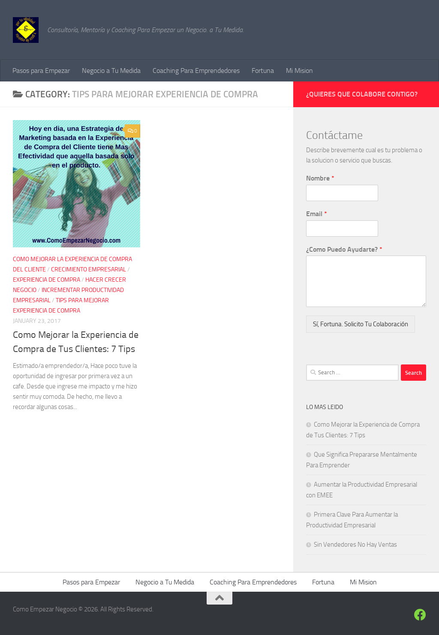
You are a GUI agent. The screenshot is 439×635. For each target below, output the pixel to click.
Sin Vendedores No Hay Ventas (355, 544)
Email (316, 214)
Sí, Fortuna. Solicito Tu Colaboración (360, 324)
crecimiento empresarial (88, 269)
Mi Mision (299, 70)
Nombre (320, 178)
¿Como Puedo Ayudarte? (344, 249)
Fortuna (263, 70)
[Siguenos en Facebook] (420, 615)
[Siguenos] (405, 615)
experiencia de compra (46, 279)
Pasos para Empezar (41, 70)
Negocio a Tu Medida (111, 70)
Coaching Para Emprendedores (196, 70)
